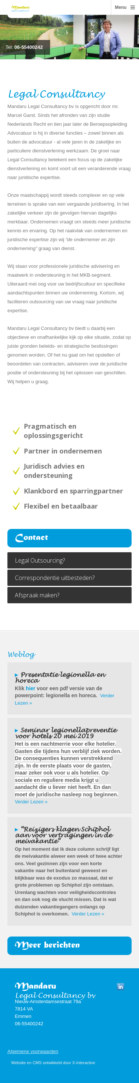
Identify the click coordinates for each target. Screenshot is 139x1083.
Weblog (20, 653)
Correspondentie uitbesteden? (55, 578)
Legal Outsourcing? (40, 560)
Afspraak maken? (37, 595)
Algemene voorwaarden (32, 1051)
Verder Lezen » (31, 801)
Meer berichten (47, 945)
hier (31, 688)
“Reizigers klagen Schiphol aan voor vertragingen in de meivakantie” (63, 833)
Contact (31, 538)
